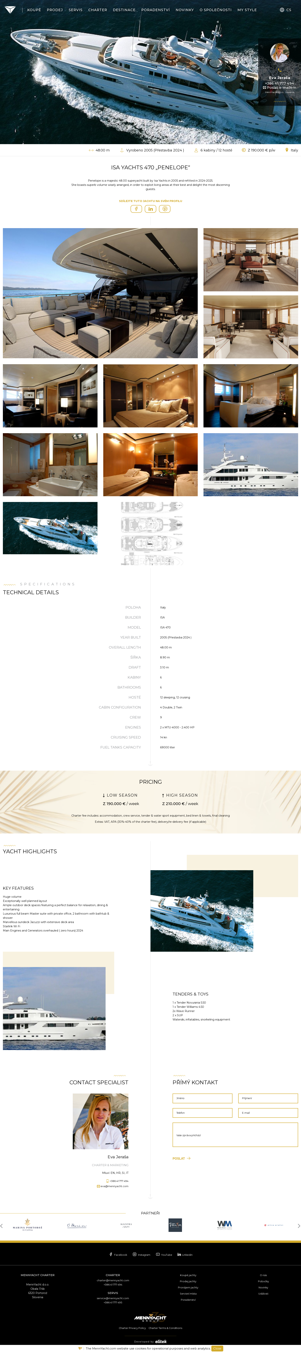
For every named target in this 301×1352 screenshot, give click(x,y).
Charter (113, 1275)
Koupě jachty (188, 1275)
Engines (133, 727)
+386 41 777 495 (113, 1302)
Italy (294, 150)
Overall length (125, 647)
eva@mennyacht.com (112, 1186)
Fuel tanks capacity (120, 747)
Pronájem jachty (188, 1287)
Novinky (263, 1287)
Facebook (108, 1254)
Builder (133, 617)
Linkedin (194, 1254)
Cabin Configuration (120, 707)
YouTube (167, 1254)
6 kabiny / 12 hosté (216, 150)
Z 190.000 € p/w (261, 150)
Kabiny (134, 677)
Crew (135, 717)
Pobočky (263, 1281)
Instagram (138, 1254)
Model (134, 627)
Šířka (135, 657)
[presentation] (2, 1225)
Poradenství (188, 1299)
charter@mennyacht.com (113, 1280)
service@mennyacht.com (113, 1298)
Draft (135, 667)
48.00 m (103, 150)
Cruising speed (126, 737)
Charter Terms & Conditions (166, 1328)
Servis (113, 1293)
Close (217, 1348)
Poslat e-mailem (279, 87)
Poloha (133, 607)
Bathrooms (129, 687)
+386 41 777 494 (279, 83)
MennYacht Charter (38, 1275)
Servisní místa (188, 1293)
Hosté (135, 697)
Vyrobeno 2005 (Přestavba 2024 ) (155, 150)
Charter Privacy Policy (131, 1328)
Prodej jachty (188, 1281)
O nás (263, 1275)
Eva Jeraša (279, 78)
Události (263, 1293)
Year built (130, 637)
